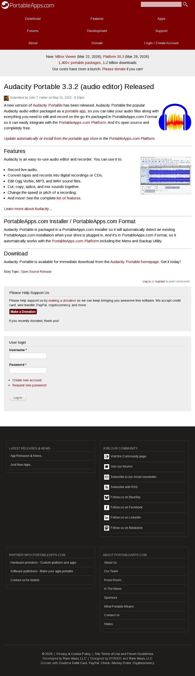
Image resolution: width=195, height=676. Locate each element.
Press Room (112, 580)
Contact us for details (24, 580)
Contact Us (111, 615)
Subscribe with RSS (121, 487)
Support (161, 31)
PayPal (94, 663)
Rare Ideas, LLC (74, 658)
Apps (161, 19)
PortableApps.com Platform (82, 122)
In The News (112, 589)
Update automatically (21, 138)
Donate (97, 43)
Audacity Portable (47, 105)
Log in (147, 281)
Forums (33, 31)
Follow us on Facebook (123, 507)
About (32, 43)
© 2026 (47, 654)
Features (97, 19)
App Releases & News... (26, 456)
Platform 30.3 (113, 57)
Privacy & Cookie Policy (74, 654)
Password (17, 365)
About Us (110, 562)
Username (18, 350)
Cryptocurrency (143, 663)
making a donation (62, 300)
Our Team (111, 571)
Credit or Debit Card (73, 663)
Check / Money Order (116, 663)
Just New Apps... (21, 464)
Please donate (114, 69)
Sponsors (110, 597)
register (160, 281)
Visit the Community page (125, 456)
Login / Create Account (161, 43)
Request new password (29, 385)
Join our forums (118, 466)
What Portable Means (119, 606)
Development (97, 31)
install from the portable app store (71, 138)
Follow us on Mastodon (123, 528)
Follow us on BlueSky (122, 497)
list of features (68, 198)
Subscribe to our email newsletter (130, 477)
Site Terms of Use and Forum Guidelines (124, 654)
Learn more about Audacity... (28, 208)
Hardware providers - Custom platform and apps (43, 562)
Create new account (26, 380)
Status (108, 624)
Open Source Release (36, 271)
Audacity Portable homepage (134, 261)
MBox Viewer (65, 57)
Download (33, 19)
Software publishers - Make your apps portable (41, 571)
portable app (75, 111)
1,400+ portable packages (79, 63)
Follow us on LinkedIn (122, 517)
